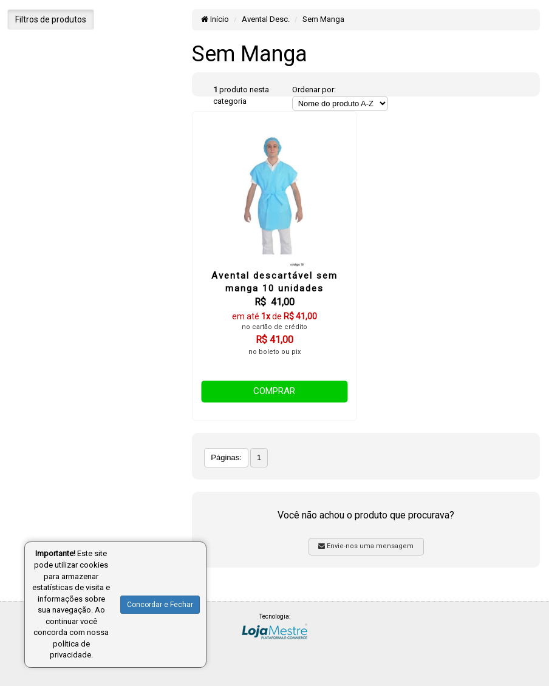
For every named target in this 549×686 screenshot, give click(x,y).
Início (215, 19)
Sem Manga (323, 19)
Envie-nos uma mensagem (366, 546)
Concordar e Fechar (160, 604)
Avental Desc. (266, 19)
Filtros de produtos (50, 19)
